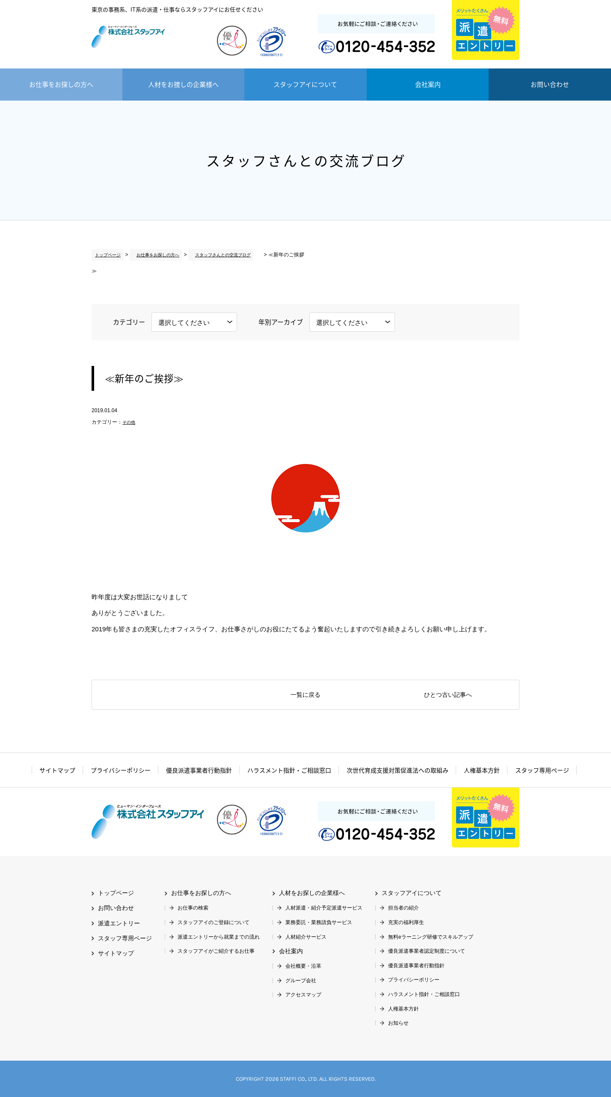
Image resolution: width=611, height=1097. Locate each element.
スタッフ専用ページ (542, 770)
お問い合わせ (550, 84)
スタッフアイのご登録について (213, 922)
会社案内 (428, 84)
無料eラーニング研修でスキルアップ (430, 937)
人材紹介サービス (305, 937)
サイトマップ (57, 770)
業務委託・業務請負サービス (318, 922)
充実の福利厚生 (406, 922)
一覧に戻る (305, 695)
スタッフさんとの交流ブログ (219, 255)
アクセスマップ (303, 995)
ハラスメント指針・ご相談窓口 (289, 770)
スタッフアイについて (305, 84)
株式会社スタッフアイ (148, 43)
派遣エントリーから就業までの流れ (219, 937)
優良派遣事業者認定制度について (426, 951)
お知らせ (398, 1023)
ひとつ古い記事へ (448, 695)
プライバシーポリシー (121, 770)
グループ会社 (300, 981)
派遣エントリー (485, 30)
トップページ (107, 255)
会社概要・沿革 (303, 966)
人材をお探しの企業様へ (312, 893)
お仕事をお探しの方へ (61, 84)
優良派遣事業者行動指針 (199, 770)
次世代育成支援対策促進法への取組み (397, 770)
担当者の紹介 (403, 908)
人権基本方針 (482, 770)
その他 (130, 422)
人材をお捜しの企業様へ (183, 84)
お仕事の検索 (193, 908)
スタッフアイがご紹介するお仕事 (216, 951)
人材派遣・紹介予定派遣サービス (323, 908)
